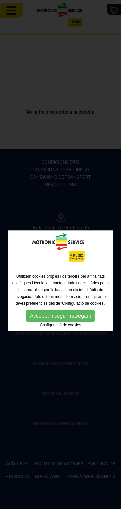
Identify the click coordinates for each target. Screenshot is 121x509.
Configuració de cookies (60, 331)
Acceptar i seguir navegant (60, 321)
